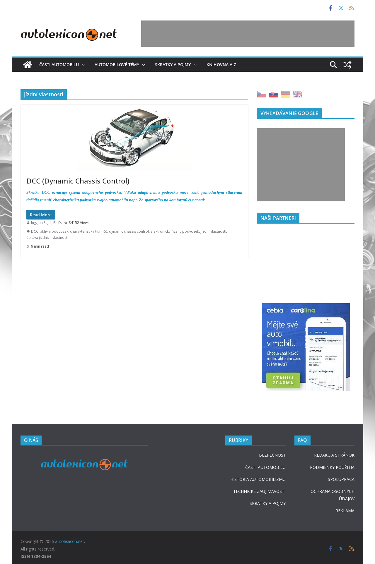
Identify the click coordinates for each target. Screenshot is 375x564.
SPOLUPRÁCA (341, 479)
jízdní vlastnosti (213, 231)
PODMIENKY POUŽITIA (332, 467)
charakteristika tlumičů (88, 231)
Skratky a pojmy (173, 64)
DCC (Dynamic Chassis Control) (77, 181)
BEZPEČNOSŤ (272, 455)
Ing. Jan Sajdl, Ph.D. (46, 222)
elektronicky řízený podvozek (175, 231)
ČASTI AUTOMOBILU (265, 467)
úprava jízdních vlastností (47, 237)
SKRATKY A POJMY (268, 503)
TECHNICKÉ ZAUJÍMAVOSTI (259, 491)
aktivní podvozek (54, 231)
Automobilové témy (117, 64)
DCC (34, 231)
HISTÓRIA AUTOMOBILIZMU (258, 479)
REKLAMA (344, 510)
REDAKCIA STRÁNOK (334, 455)
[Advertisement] (247, 33)
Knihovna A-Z (221, 64)
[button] (82, 65)
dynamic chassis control (129, 231)
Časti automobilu (59, 64)
